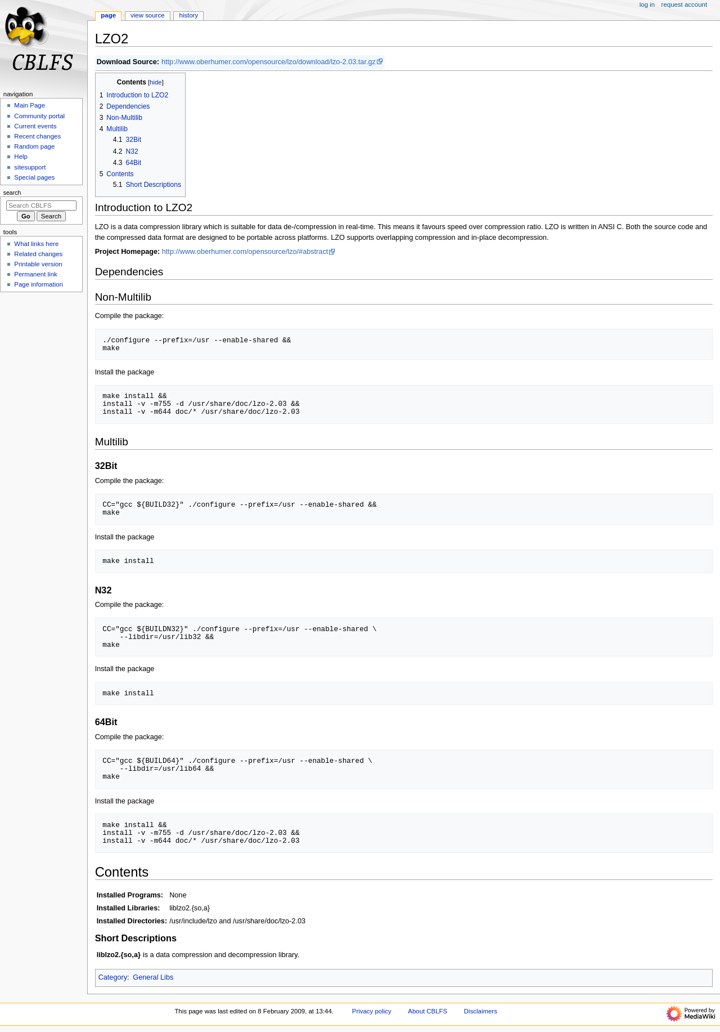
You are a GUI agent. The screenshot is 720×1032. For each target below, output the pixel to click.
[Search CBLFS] (41, 205)
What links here (36, 243)
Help (21, 156)
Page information (38, 284)
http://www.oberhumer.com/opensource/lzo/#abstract (245, 252)
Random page (34, 146)
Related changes (38, 254)
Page (108, 15)
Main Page (29, 105)
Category (112, 977)
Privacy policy (372, 1011)
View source (147, 15)
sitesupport (30, 167)
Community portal (39, 116)
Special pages (34, 177)
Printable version (38, 264)
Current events (35, 126)
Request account (685, 4)
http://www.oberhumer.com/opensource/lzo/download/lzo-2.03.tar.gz (268, 62)
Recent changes (37, 136)
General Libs (153, 977)
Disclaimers (480, 1011)
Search (12, 192)
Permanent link (35, 274)
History (189, 15)
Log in (647, 4)
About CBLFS (427, 1011)
